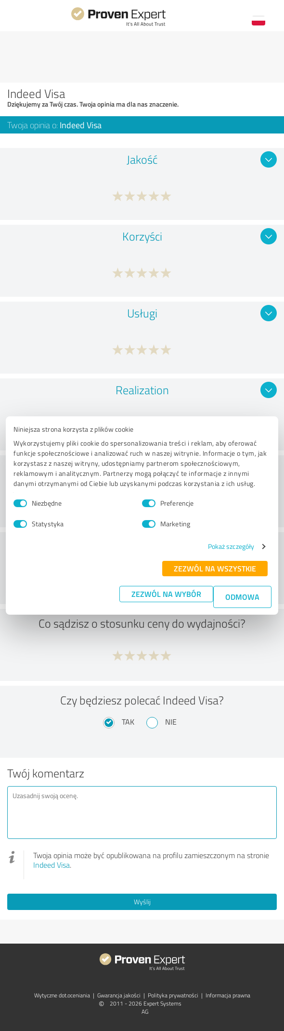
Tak (128, 721)
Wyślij (142, 901)
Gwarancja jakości (119, 995)
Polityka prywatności (173, 995)
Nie (171, 721)
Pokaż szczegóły (231, 546)
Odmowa (242, 596)
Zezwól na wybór (166, 593)
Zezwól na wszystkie (215, 568)
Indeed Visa (51, 865)
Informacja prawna (228, 995)
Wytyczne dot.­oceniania (62, 995)
